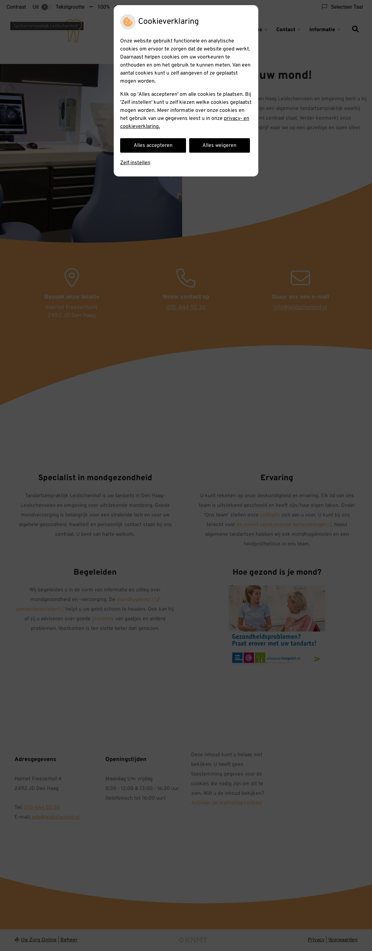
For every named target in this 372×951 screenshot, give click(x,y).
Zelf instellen (135, 163)
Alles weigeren (219, 145)
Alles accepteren (153, 145)
